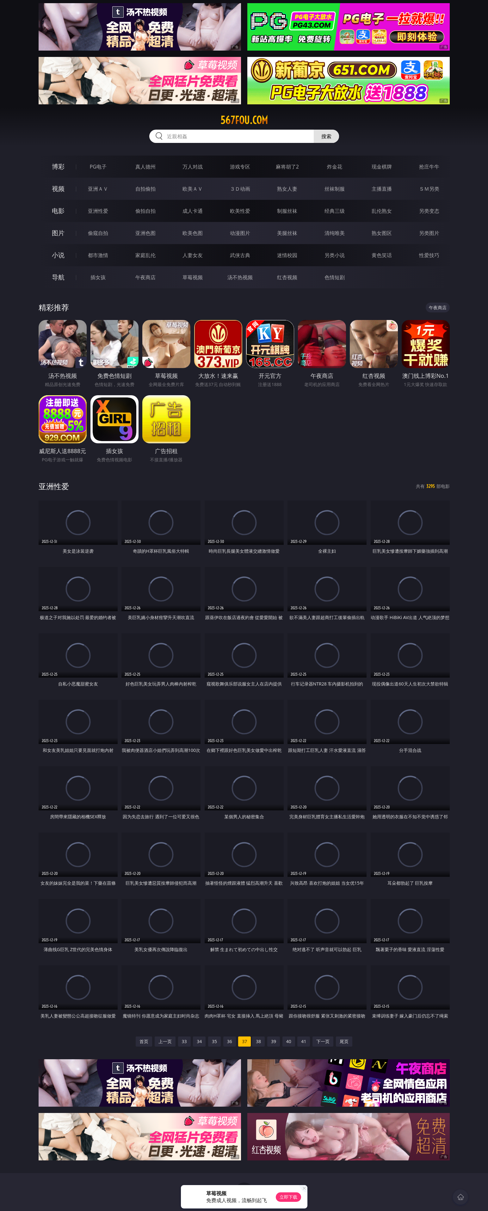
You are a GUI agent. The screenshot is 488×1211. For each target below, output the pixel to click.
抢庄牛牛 (429, 166)
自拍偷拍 (145, 188)
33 (184, 1041)
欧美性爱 (240, 210)
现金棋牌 (382, 166)
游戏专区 (240, 166)
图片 (58, 233)
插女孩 (98, 277)
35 (214, 1041)
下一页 (323, 1041)
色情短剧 (334, 277)
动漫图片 (240, 233)
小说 (58, 255)
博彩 (58, 166)
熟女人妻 (287, 188)
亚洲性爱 (98, 210)
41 (303, 1041)
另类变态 (429, 210)
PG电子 (98, 166)
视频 (58, 188)
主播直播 (382, 188)
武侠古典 (240, 255)
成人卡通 (192, 210)
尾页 (344, 1041)
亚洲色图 (145, 233)
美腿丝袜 (287, 233)
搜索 (326, 136)
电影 (58, 210)
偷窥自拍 (98, 233)
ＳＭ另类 (429, 188)
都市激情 (98, 255)
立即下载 (288, 1197)
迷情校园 (287, 255)
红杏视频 (287, 277)
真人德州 (145, 166)
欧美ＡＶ (192, 188)
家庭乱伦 (145, 255)
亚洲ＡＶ (98, 188)
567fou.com (244, 120)
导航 (58, 277)
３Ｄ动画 (240, 188)
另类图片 (429, 233)
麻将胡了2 (287, 166)
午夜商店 (145, 277)
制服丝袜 (287, 210)
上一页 (165, 1041)
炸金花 (334, 166)
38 (258, 1041)
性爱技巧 (429, 255)
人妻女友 (192, 255)
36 (229, 1041)
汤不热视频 (240, 277)
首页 (143, 1041)
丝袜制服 (334, 188)
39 (273, 1041)
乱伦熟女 (382, 210)
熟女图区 (382, 233)
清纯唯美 (334, 233)
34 (199, 1041)
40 (288, 1041)
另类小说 (334, 255)
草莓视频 (192, 277)
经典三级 (334, 210)
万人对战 (192, 166)
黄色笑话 (382, 255)
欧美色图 (192, 233)
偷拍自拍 (145, 210)
